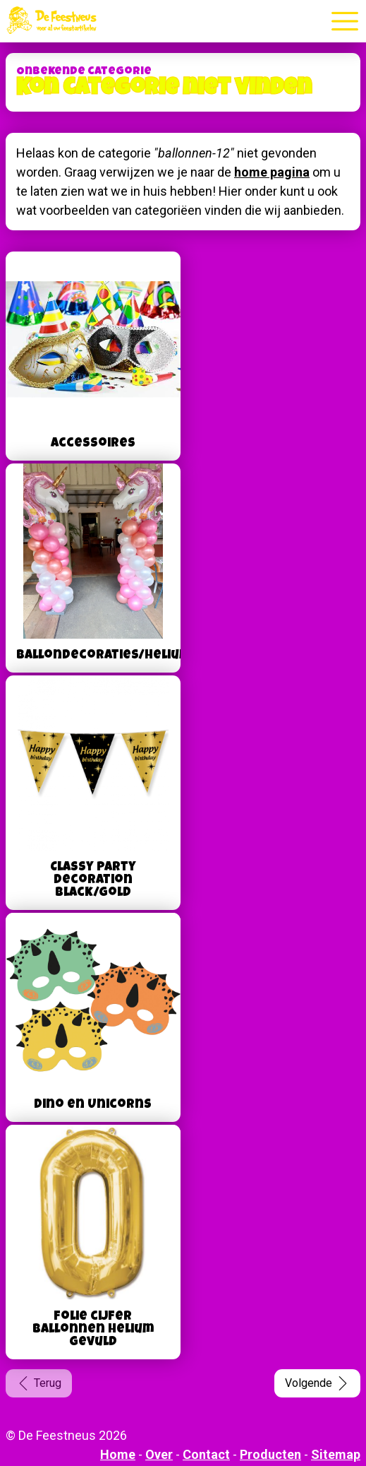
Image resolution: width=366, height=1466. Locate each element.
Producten (270, 1454)
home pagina (272, 172)
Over (159, 1454)
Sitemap (335, 1454)
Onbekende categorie (84, 72)
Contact (206, 1454)
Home (117, 1454)
